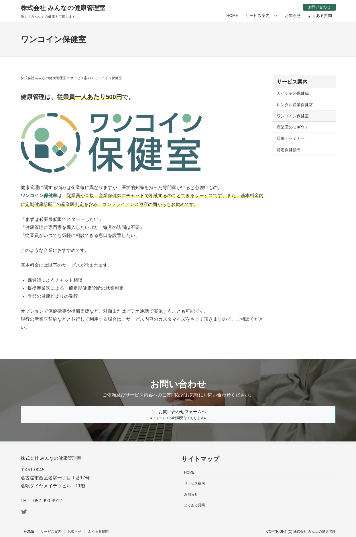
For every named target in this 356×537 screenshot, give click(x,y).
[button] (178, 415)
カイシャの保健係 (293, 93)
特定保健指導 (289, 149)
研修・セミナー (291, 138)
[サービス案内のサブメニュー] (276, 15)
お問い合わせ (318, 7)
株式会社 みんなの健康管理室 (63, 7)
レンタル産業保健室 (295, 104)
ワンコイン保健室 (293, 115)
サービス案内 (292, 82)
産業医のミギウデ (293, 127)
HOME (232, 15)
